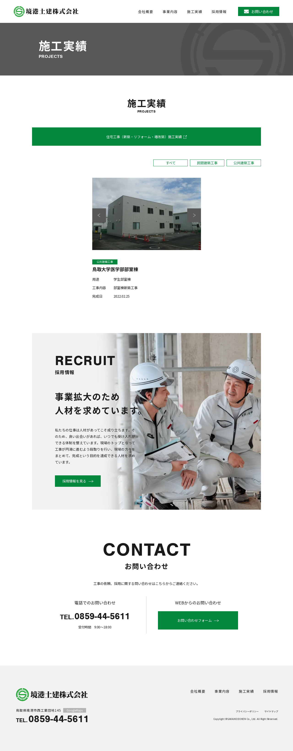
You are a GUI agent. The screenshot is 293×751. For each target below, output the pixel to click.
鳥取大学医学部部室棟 (115, 269)
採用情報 (219, 11)
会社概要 (145, 11)
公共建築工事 (243, 162)
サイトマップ (271, 711)
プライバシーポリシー (247, 711)
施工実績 (194, 11)
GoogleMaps (75, 710)
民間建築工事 (207, 162)
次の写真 (194, 216)
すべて (171, 162)
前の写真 (99, 216)
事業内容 (170, 11)
